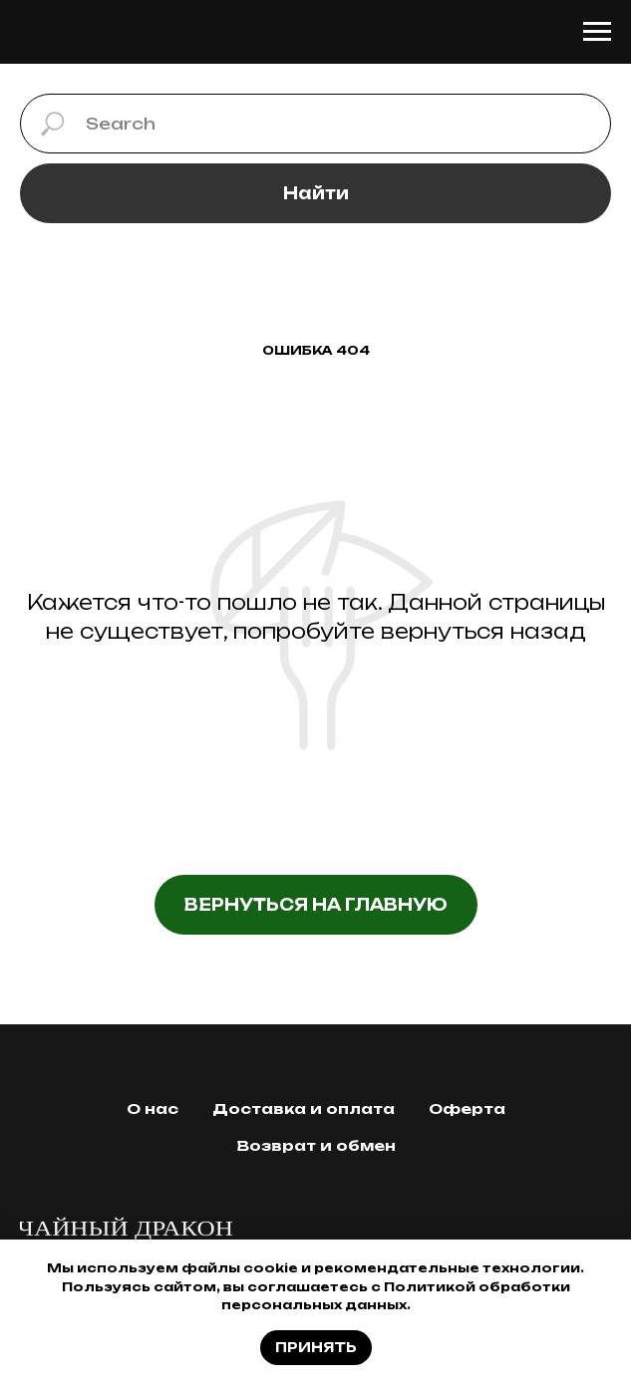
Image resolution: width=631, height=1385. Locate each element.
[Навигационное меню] (597, 32)
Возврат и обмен (316, 1145)
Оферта (467, 1108)
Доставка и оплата (303, 1108)
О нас (152, 1108)
